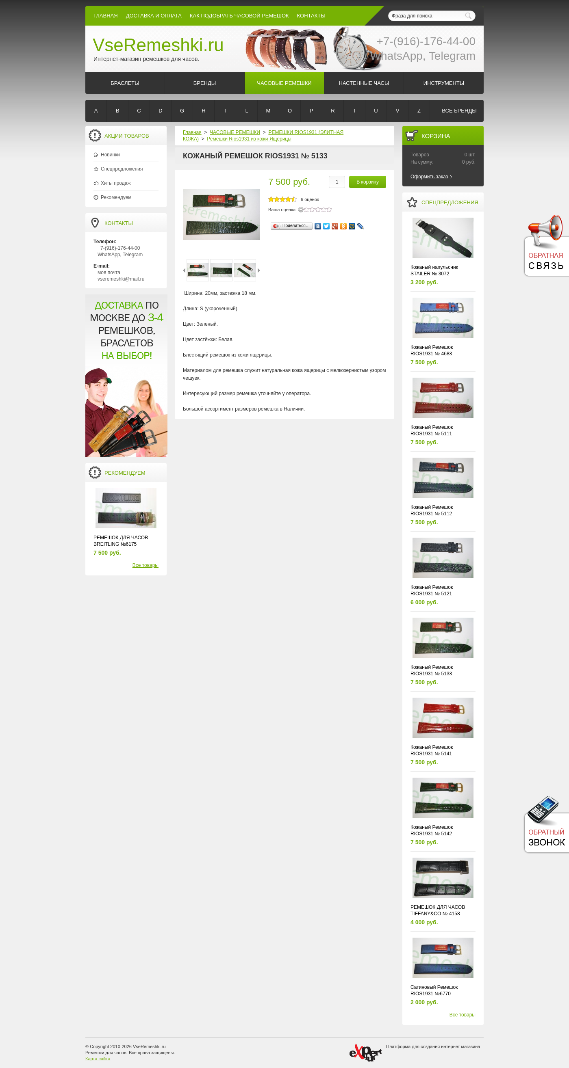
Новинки (110, 155)
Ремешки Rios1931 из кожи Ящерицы (249, 139)
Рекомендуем (116, 197)
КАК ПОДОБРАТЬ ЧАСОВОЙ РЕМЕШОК (239, 16)
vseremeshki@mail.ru (121, 279)
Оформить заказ (429, 176)
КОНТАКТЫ (311, 16)
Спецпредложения (122, 169)
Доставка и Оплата (154, 16)
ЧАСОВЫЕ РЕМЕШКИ (235, 132)
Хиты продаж (115, 183)
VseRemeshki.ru (158, 45)
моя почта (109, 272)
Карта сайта (97, 1058)
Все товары (145, 565)
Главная (105, 16)
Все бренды (459, 111)
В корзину (367, 182)
